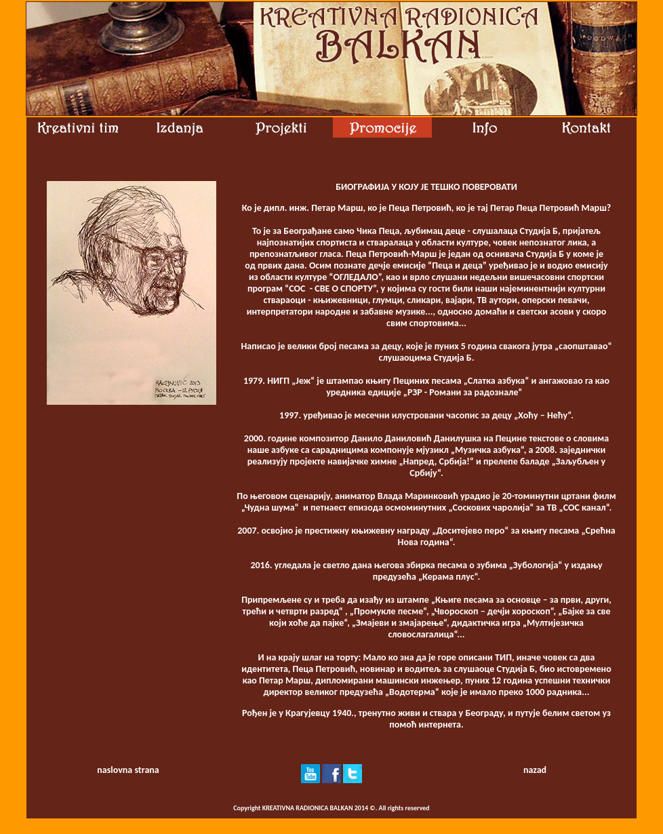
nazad (534, 770)
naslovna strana (128, 770)
